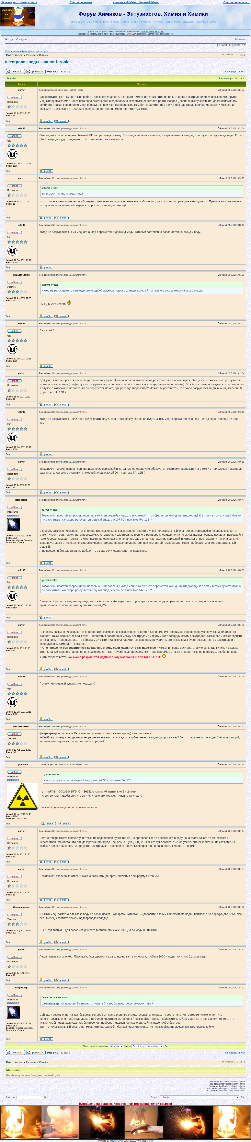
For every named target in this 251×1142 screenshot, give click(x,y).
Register (21, 39)
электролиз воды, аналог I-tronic (37, 62)
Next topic (240, 78)
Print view (11, 78)
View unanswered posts (17, 51)
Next (243, 72)
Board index (14, 55)
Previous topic (226, 78)
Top (8, 121)
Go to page (230, 72)
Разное (31, 55)
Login (9, 39)
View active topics (39, 51)
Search (240, 39)
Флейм (43, 55)
